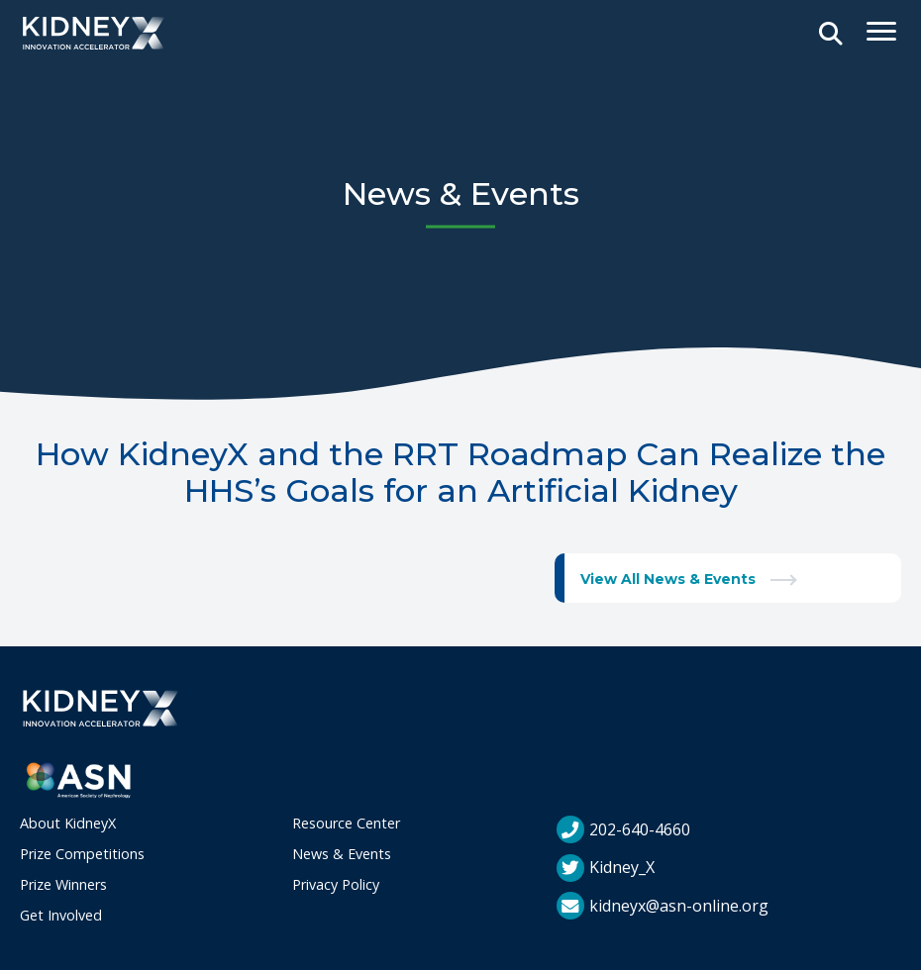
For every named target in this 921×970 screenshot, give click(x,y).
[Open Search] (831, 34)
